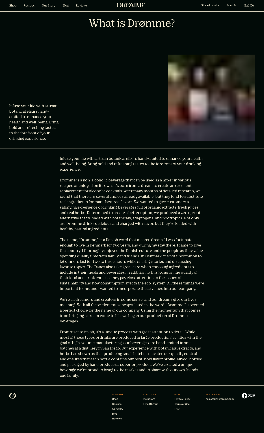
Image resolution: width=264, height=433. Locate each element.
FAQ (176, 408)
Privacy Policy (182, 398)
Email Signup (150, 404)
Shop (12, 5)
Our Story (48, 5)
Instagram (149, 398)
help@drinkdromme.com (220, 398)
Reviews (82, 5)
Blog (65, 5)
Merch (231, 5)
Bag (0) (249, 5)
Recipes (29, 5)
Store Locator (210, 5)
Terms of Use (182, 404)
